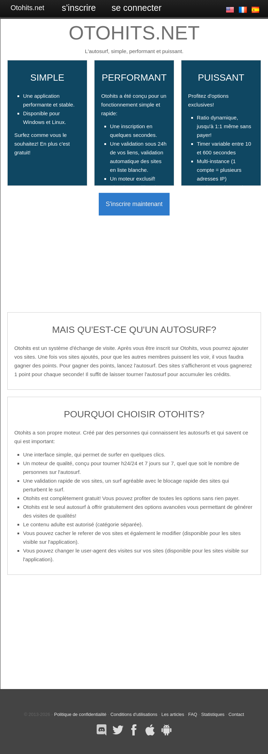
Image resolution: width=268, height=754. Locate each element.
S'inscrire (79, 8)
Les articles (172, 714)
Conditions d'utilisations (134, 714)
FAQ (192, 714)
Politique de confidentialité (80, 714)
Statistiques (213, 714)
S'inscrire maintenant (134, 203)
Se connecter (137, 8)
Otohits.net (27, 8)
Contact (236, 714)
